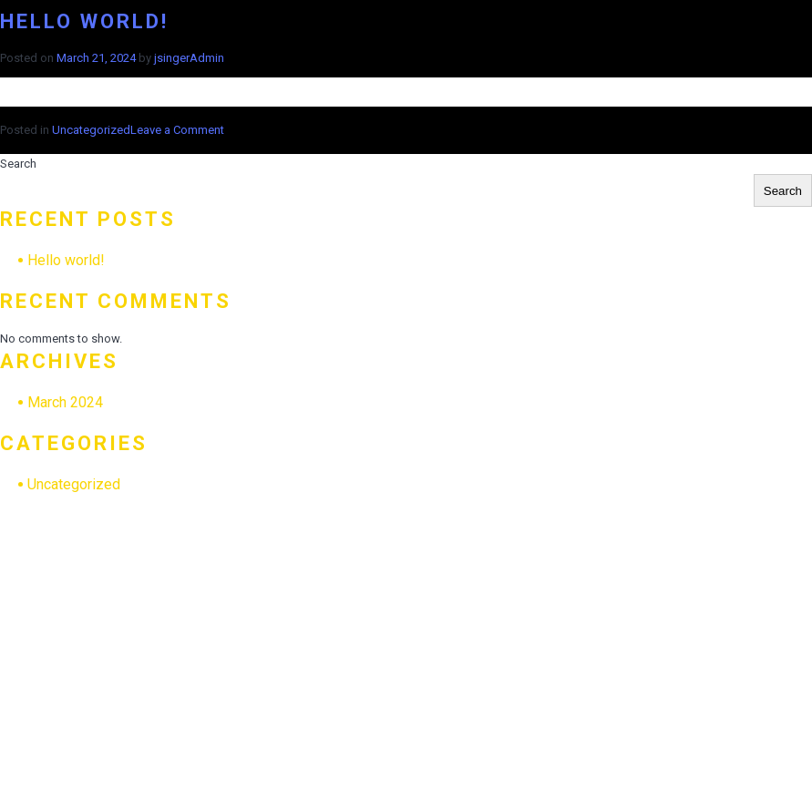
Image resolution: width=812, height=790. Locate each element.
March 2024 (65, 402)
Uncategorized (91, 130)
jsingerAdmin (189, 58)
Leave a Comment (177, 130)
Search (18, 163)
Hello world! (84, 21)
